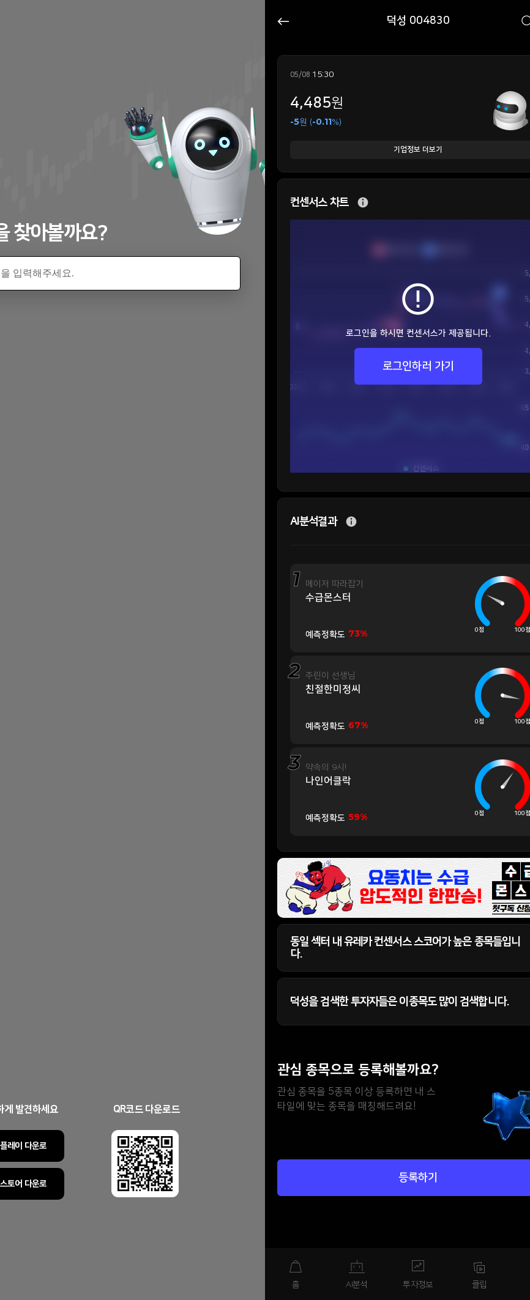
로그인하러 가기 (418, 366)
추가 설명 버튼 (363, 202)
